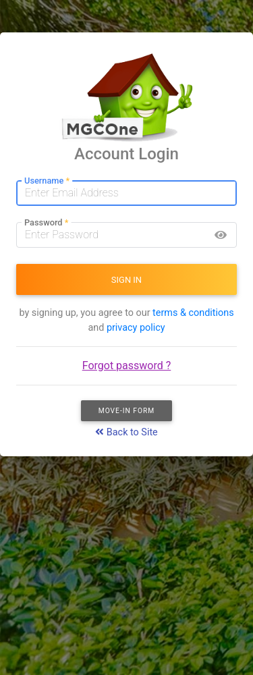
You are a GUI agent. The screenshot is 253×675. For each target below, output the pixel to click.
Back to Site (126, 432)
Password (46, 223)
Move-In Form (127, 410)
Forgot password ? (126, 365)
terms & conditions (192, 313)
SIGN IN (126, 280)
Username (46, 181)
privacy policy (136, 327)
